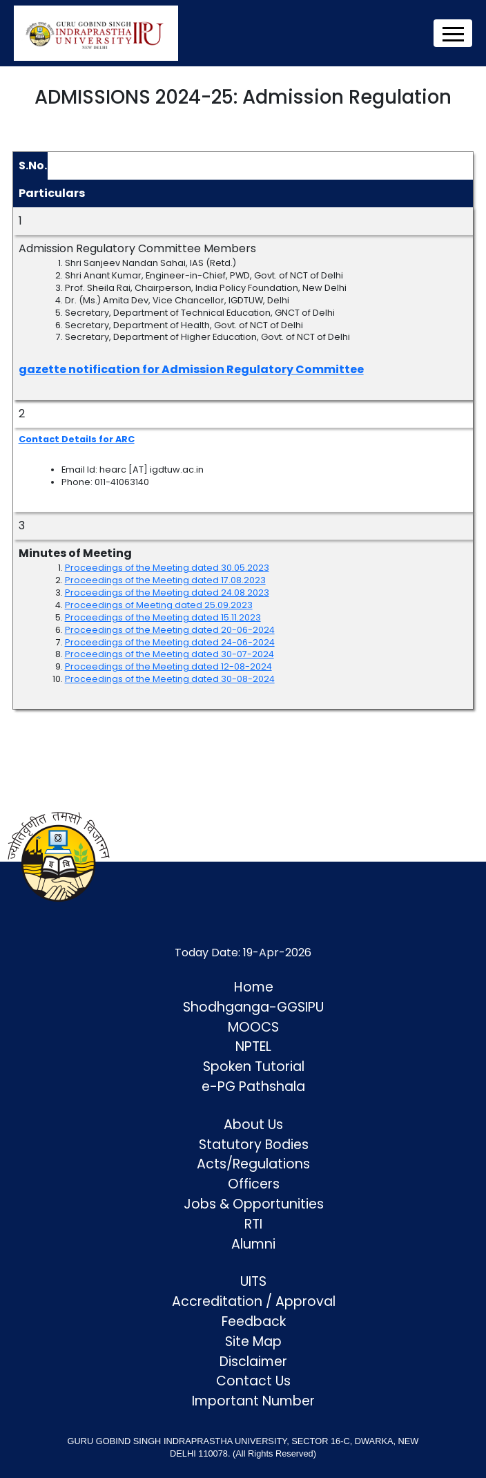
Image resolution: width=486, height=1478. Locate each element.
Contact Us (253, 1381)
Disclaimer (253, 1361)
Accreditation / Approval (254, 1301)
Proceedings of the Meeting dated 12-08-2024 (168, 666)
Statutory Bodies (254, 1144)
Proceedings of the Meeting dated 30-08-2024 (170, 679)
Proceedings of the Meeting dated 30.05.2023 (167, 568)
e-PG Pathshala (253, 1086)
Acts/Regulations (253, 1164)
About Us (253, 1124)
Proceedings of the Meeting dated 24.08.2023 (167, 592)
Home (253, 987)
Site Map (253, 1341)
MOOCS (253, 1027)
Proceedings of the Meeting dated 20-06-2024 (170, 630)
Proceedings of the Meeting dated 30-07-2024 (169, 654)
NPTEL (253, 1046)
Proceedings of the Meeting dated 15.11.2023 (163, 617)
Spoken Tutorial (253, 1066)
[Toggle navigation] (453, 33)
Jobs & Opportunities (254, 1204)
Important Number (253, 1401)
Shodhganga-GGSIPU (253, 1007)
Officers (254, 1184)
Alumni (253, 1244)
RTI (253, 1224)
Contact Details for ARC (77, 439)
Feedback (254, 1321)
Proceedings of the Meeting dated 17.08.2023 (165, 580)
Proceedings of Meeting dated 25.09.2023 (159, 605)
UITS (253, 1281)
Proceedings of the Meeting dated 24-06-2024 (170, 642)
